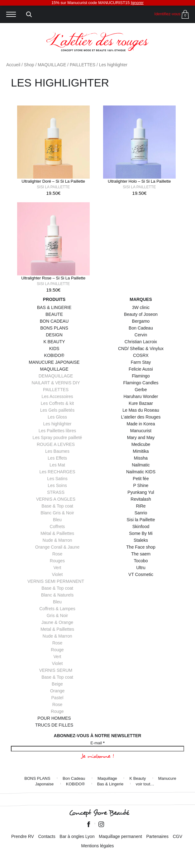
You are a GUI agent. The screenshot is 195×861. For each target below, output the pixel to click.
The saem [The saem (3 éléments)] (140, 553)
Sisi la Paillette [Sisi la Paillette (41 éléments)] (140, 519)
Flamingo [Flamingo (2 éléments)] (141, 375)
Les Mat (57, 464)
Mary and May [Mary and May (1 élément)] (141, 437)
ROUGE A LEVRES (56, 444)
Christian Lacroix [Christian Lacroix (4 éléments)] (141, 341)
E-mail (97, 743)
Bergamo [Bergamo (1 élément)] (141, 321)
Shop (29, 64)
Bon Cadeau (74, 778)
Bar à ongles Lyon (76, 836)
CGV (177, 836)
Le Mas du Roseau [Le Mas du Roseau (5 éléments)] (140, 410)
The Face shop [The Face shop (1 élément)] (140, 547)
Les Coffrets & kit (57, 403)
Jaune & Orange (57, 622)
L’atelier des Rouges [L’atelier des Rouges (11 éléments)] (141, 416)
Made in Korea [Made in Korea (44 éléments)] (140, 423)
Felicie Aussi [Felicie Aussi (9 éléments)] (141, 369)
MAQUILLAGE (52, 64)
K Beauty (137, 778)
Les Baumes (57, 451)
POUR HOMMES (54, 718)
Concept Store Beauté (99, 812)
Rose (57, 553)
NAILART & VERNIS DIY (55, 382)
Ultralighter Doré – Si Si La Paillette (53, 181)
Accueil (13, 64)
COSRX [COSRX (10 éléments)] (141, 355)
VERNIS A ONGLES (55, 499)
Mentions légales (97, 845)
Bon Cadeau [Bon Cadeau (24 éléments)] (141, 327)
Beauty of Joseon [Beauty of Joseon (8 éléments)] (141, 314)
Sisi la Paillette (53, 187)
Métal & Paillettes (57, 533)
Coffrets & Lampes (57, 608)
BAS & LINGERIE (54, 307)
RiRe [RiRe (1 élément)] (140, 505)
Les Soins (57, 485)
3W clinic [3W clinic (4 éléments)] (141, 307)
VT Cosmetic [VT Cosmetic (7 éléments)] (140, 574)
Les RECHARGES (57, 471)
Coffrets (57, 526)
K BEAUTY (54, 341)
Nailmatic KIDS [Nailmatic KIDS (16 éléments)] (140, 471)
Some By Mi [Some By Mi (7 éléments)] (140, 533)
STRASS (55, 492)
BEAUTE (54, 314)
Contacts (46, 836)
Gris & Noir (57, 615)
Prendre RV (22, 836)
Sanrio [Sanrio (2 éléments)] (141, 512)
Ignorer (137, 2)
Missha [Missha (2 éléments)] (141, 458)
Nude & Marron (57, 540)
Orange (57, 690)
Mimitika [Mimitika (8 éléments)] (141, 451)
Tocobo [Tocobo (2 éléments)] (141, 560)
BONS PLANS (54, 327)
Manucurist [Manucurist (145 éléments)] (140, 430)
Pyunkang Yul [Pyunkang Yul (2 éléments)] (140, 492)
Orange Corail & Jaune (57, 547)
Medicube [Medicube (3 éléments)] (140, 444)
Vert (57, 567)
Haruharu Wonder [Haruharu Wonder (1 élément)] (140, 396)
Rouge (57, 649)
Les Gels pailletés (57, 410)
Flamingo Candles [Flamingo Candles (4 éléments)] (141, 382)
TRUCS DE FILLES (54, 725)
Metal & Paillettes (57, 629)
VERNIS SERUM (56, 670)
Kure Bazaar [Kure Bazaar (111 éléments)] (141, 403)
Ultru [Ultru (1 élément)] (140, 567)
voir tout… (145, 784)
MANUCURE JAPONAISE (54, 362)
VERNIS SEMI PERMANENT (55, 581)
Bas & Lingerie (110, 784)
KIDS (54, 348)
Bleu (57, 519)
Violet (57, 574)
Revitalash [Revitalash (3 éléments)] (141, 499)
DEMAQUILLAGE (56, 375)
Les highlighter (57, 423)
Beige (57, 683)
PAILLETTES (82, 64)
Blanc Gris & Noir (57, 512)
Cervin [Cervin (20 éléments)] (141, 334)
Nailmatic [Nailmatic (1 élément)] (141, 464)
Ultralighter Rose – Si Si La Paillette (53, 278)
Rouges (57, 560)
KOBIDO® (54, 355)
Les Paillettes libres (57, 430)
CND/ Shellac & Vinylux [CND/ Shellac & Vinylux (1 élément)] (141, 348)
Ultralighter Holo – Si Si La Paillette (139, 181)
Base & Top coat (57, 505)
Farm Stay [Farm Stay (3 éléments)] (141, 362)
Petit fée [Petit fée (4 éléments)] (141, 478)
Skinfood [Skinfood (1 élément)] (140, 526)
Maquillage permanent (120, 836)
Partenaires (157, 836)
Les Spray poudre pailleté (57, 437)
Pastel (57, 697)
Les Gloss (57, 416)
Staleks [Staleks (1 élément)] (141, 540)
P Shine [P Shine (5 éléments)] (141, 485)
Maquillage (107, 778)
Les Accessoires (57, 396)
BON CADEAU (54, 321)
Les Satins (57, 478)
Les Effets (57, 458)
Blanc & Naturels (57, 594)
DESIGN (54, 334)
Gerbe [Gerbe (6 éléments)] (141, 389)
